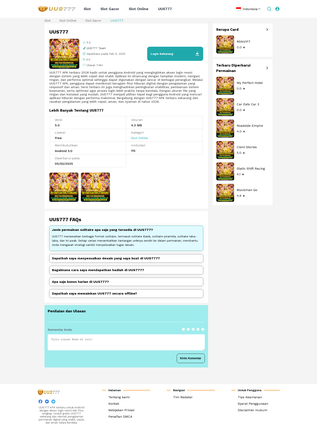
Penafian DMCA (120, 416)
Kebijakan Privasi (121, 410)
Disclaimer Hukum (252, 410)
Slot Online (138, 9)
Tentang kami (119, 397)
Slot (87, 9)
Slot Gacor (109, 9)
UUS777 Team (96, 48)
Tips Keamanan (250, 397)
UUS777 (165, 9)
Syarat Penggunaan (253, 404)
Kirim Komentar (190, 358)
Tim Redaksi (182, 397)
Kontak (113, 404)
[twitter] (47, 402)
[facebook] (40, 402)
